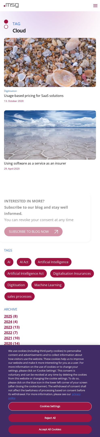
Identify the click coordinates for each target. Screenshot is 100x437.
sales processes (19, 296)
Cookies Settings (50, 406)
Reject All (50, 418)
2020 (8, 343)
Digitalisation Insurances (72, 273)
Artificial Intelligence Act (25, 273)
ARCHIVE (10, 309)
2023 (8, 327)
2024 (8, 321)
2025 (8, 316)
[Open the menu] (95, 5)
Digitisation (16, 285)
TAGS (8, 250)
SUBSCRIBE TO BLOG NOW (26, 231)
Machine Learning (48, 285)
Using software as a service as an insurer (35, 163)
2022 (8, 332)
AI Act (24, 262)
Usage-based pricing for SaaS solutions (34, 95)
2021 (8, 338)
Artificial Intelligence (53, 262)
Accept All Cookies (50, 429)
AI (8, 262)
